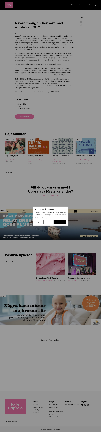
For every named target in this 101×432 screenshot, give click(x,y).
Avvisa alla (49, 222)
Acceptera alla (60, 222)
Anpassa (39, 222)
